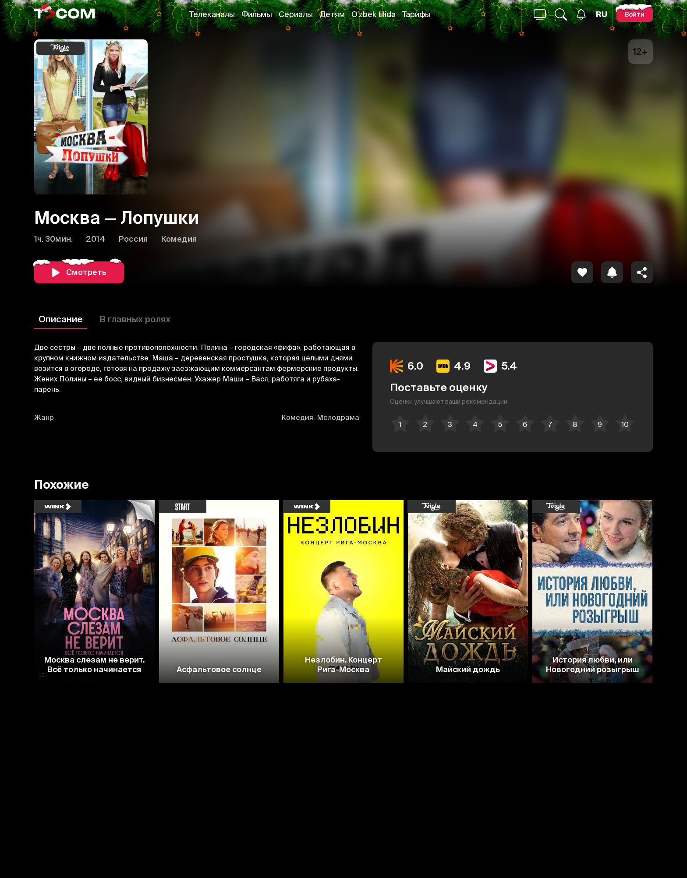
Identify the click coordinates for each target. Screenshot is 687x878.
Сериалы (296, 14)
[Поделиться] (642, 272)
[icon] (582, 272)
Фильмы (256, 14)
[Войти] (634, 14)
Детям (332, 14)
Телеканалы (212, 14)
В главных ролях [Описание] (134, 319)
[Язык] (601, 14)
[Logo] (64, 14)
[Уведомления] (581, 14)
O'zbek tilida (373, 14)
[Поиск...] (540, 14)
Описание (61, 319)
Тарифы (416, 14)
